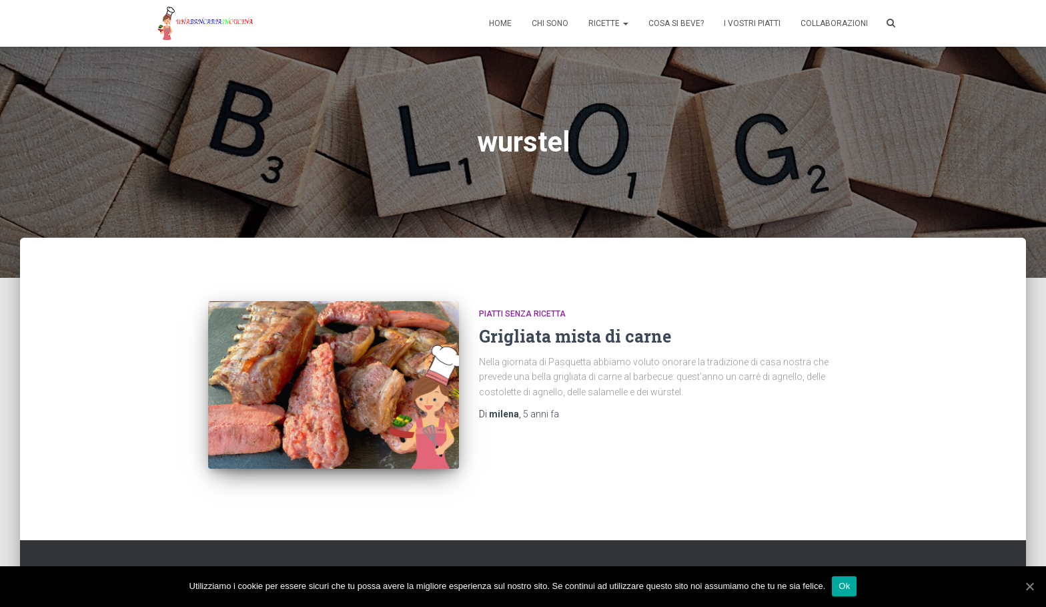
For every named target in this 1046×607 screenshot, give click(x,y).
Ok (844, 586)
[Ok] (1029, 586)
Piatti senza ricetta (522, 314)
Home (500, 23)
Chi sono (550, 23)
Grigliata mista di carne (575, 336)
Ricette (608, 23)
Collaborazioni (834, 23)
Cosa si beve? (676, 23)
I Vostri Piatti (752, 23)
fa (541, 414)
